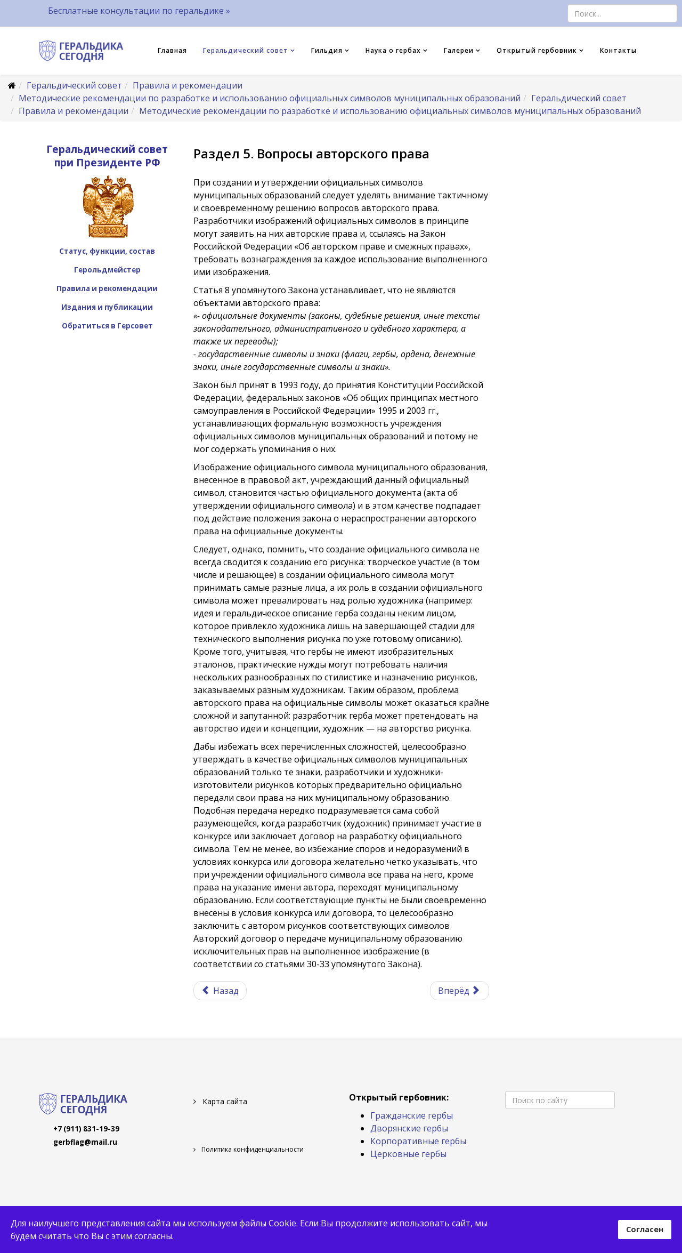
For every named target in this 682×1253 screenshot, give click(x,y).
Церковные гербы (408, 1154)
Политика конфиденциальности (252, 1149)
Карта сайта (223, 1101)
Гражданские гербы (411, 1115)
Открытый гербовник (537, 50)
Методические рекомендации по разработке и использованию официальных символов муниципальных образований (270, 98)
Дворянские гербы (409, 1128)
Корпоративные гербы (418, 1141)
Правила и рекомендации (187, 85)
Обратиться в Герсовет (107, 326)
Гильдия (327, 50)
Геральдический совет (245, 50)
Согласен (644, 1229)
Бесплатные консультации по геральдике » (139, 11)
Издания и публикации (107, 307)
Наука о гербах (393, 50)
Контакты (618, 50)
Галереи (459, 50)
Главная (172, 50)
